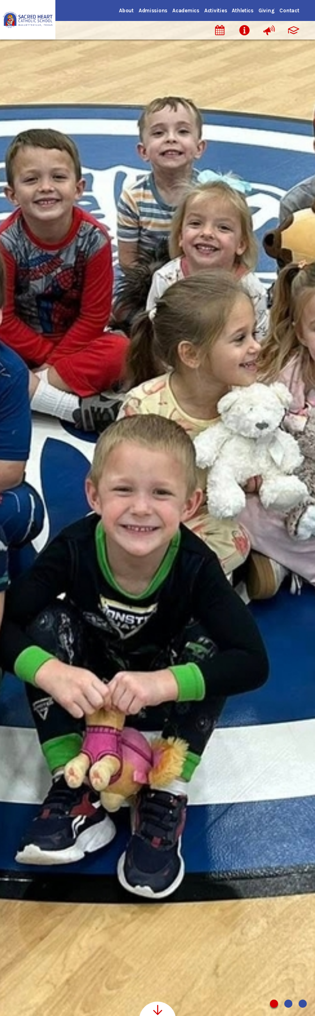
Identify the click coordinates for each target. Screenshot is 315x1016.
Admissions (153, 10)
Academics (185, 10)
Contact (289, 10)
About (126, 10)
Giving (266, 10)
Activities (215, 10)
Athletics (242, 10)
